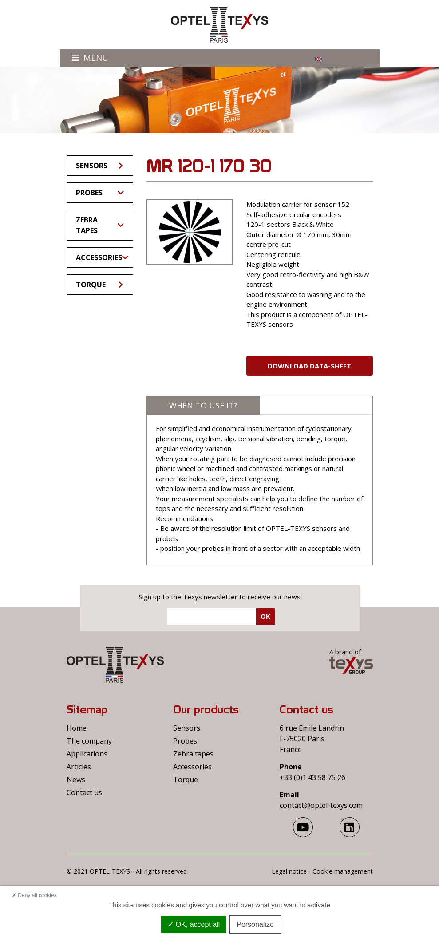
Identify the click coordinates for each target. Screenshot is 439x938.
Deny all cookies (34, 895)
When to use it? (203, 405)
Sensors (100, 165)
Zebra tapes (100, 225)
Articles (79, 767)
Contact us (84, 792)
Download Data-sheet (309, 365)
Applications (87, 754)
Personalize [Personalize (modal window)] (255, 924)
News (76, 779)
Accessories (102, 257)
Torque (100, 284)
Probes (100, 193)
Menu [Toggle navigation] (90, 57)
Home (77, 728)
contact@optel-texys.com (321, 805)
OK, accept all (194, 924)
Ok (265, 616)
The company (89, 741)
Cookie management (342, 871)
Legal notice (289, 871)
